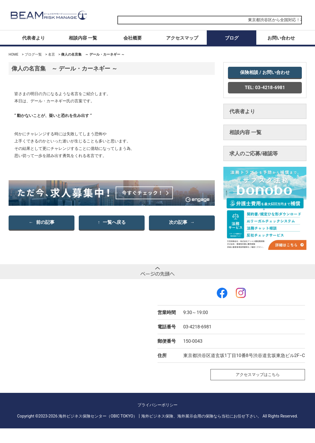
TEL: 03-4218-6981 (265, 87)
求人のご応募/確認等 (253, 153)
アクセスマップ (182, 38)
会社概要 (132, 38)
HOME (13, 54)
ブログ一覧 (33, 54)
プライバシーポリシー (157, 405)
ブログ (232, 38)
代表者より (33, 38)
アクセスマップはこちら (258, 374)
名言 (51, 54)
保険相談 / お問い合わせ (265, 72)
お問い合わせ (281, 38)
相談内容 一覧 (83, 38)
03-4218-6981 (197, 327)
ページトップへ (157, 271)
